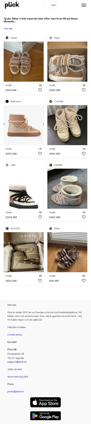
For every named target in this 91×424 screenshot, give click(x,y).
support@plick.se (17, 361)
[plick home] (12, 5)
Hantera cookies (16, 327)
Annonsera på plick (17, 376)
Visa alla (8, 28)
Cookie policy (14, 334)
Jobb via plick (14, 369)
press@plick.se (15, 391)
